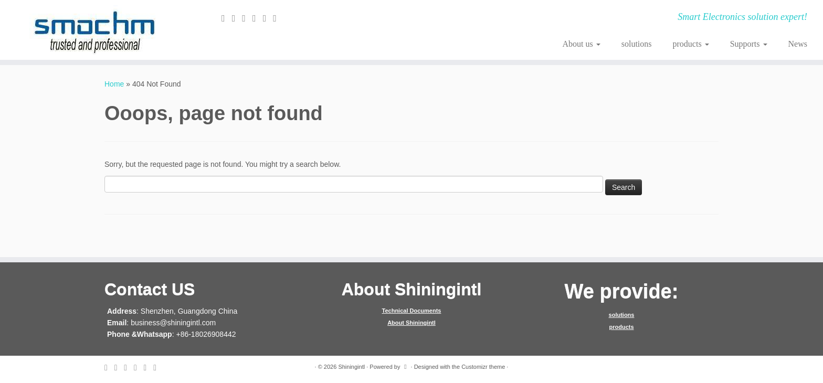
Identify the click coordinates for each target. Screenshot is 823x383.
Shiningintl (351, 367)
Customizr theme (483, 367)
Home (114, 84)
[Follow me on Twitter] (237, 18)
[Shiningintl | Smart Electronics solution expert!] (95, 30)
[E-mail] (226, 18)
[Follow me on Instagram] (268, 18)
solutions (636, 43)
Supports (748, 43)
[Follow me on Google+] (257, 18)
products (691, 43)
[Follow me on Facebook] (247, 18)
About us (581, 43)
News (797, 43)
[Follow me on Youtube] (278, 18)
